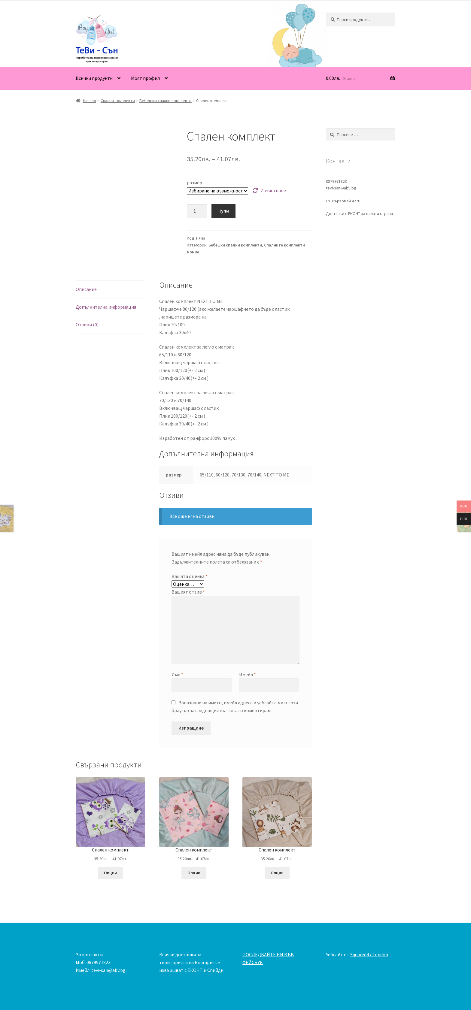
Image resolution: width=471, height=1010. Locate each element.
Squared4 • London (369, 954)
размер (194, 183)
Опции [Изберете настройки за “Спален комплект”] (110, 872)
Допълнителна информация (106, 307)
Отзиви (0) (87, 325)
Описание (86, 289)
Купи (223, 211)
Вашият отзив (188, 592)
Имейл (247, 674)
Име (177, 674)
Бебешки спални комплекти (165, 100)
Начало (89, 100)
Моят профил (145, 78)
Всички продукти (94, 78)
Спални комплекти (118, 100)
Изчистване (273, 190)
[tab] (110, 289)
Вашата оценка (190, 576)
